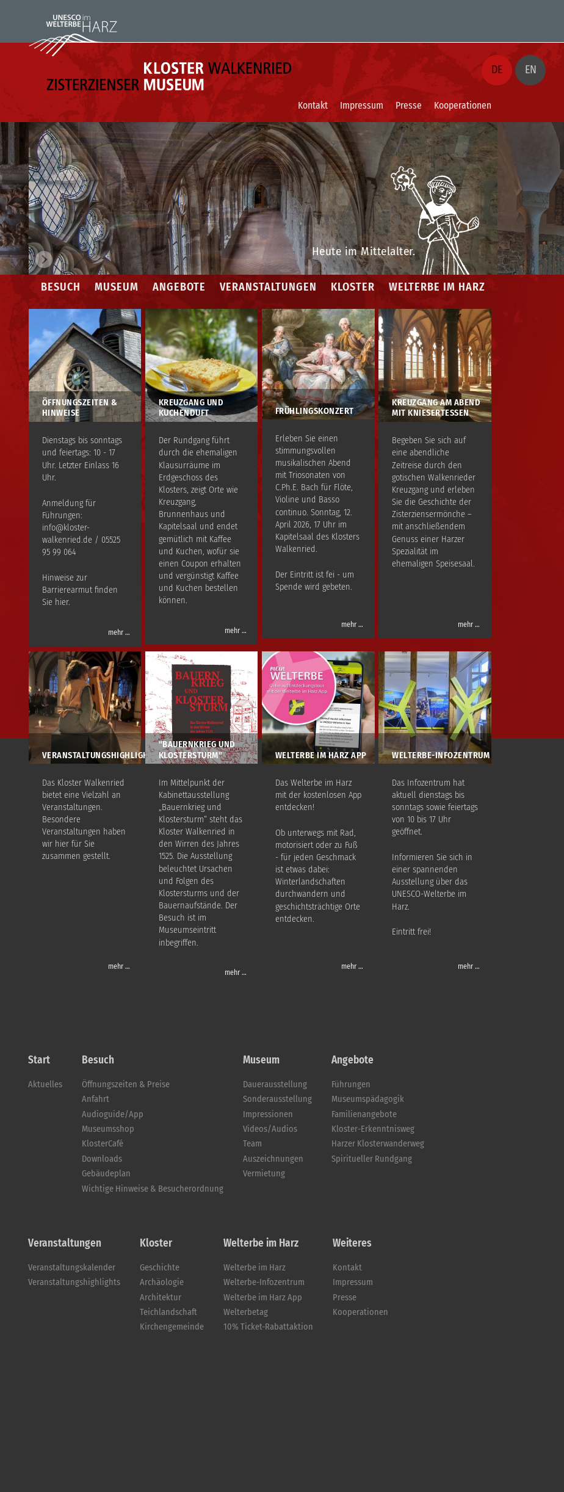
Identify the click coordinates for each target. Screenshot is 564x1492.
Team (252, 1144)
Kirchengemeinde (172, 1327)
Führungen (351, 1084)
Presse (409, 105)
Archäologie (162, 1282)
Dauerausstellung (275, 1084)
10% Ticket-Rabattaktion (268, 1327)
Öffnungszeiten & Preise (126, 1084)
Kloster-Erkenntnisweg (372, 1129)
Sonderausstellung (277, 1099)
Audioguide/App (112, 1114)
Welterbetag (245, 1312)
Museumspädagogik (367, 1099)
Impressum (361, 105)
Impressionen (268, 1114)
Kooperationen (462, 105)
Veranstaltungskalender (71, 1267)
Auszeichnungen (273, 1159)
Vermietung (264, 1173)
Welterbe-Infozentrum (264, 1282)
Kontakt (313, 105)
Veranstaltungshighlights (74, 1282)
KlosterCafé (102, 1144)
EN (531, 69)
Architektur (160, 1297)
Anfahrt (95, 1099)
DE (496, 69)
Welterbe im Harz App (262, 1297)
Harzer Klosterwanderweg (377, 1144)
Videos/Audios (270, 1129)
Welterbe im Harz (254, 1267)
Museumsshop (108, 1129)
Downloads (102, 1159)
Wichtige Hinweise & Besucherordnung (152, 1189)
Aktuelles (45, 1084)
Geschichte (159, 1267)
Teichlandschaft (168, 1312)
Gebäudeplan (106, 1173)
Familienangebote (364, 1114)
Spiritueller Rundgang (371, 1159)
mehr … (119, 632)
